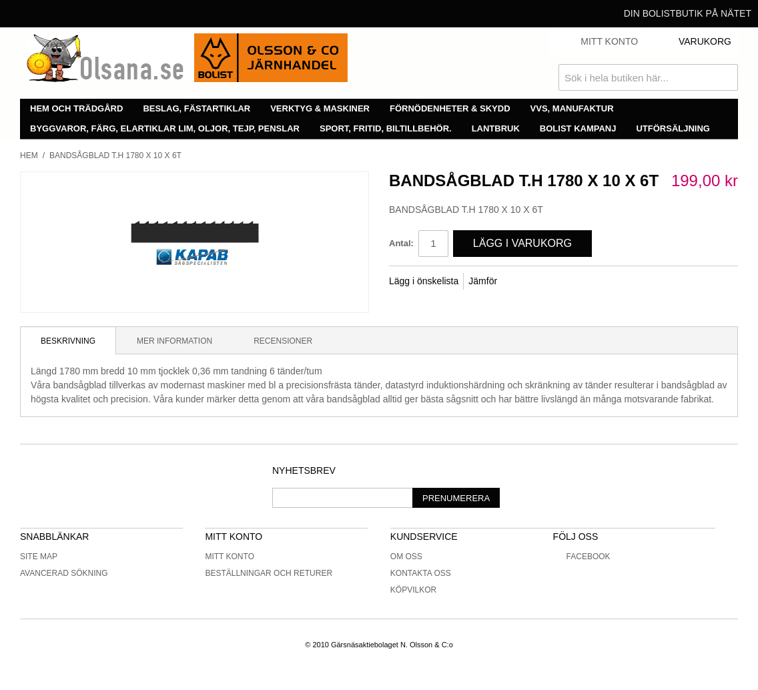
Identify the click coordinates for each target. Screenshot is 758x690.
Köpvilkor (413, 590)
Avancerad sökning (64, 573)
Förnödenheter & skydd (450, 108)
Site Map (38, 556)
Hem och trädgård (76, 108)
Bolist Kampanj (578, 128)
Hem (29, 155)
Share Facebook (525, 281)
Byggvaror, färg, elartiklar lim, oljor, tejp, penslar (165, 128)
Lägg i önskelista (423, 281)
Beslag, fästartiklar (196, 108)
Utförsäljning (673, 128)
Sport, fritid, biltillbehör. (386, 128)
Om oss (406, 556)
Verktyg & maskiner (320, 108)
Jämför (482, 281)
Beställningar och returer (268, 573)
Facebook (582, 556)
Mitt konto (229, 556)
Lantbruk (496, 128)
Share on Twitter (551, 281)
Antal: (401, 243)
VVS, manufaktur (572, 108)
